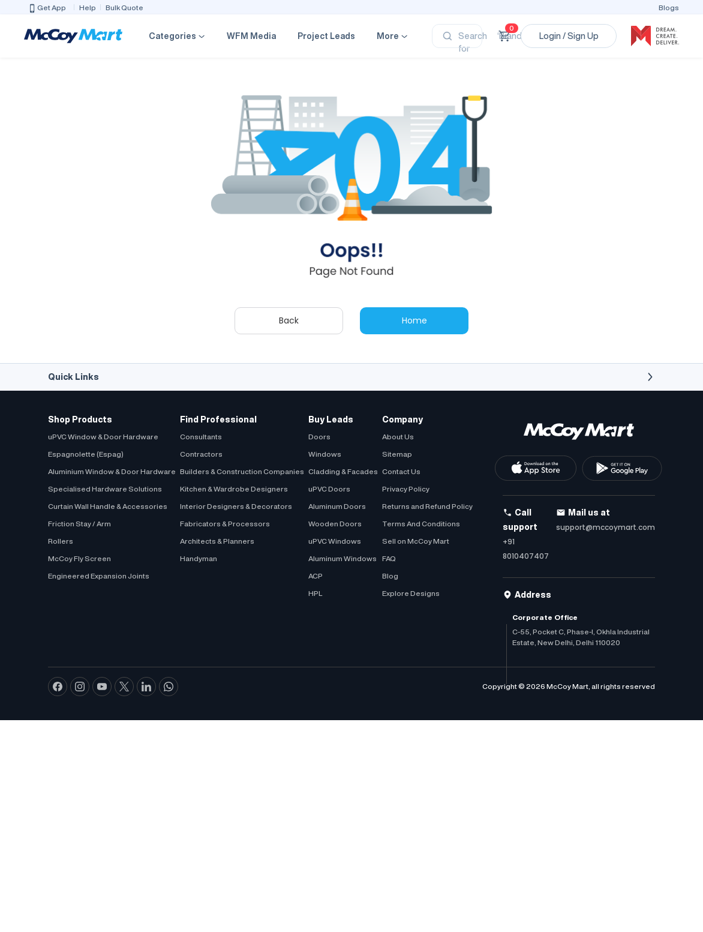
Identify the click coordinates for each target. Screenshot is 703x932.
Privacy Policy (405, 489)
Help (87, 7)
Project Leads (326, 36)
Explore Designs (411, 593)
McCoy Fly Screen (79, 558)
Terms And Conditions (421, 524)
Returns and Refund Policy (427, 506)
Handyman (198, 558)
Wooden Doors (335, 524)
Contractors (201, 454)
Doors (319, 436)
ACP (315, 576)
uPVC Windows (334, 541)
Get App (47, 8)
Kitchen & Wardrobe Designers (234, 489)
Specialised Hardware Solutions (105, 489)
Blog (390, 576)
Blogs (669, 7)
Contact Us (401, 471)
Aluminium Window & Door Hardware (112, 471)
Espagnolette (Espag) (86, 454)
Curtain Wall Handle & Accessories (107, 506)
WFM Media (251, 36)
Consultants (201, 436)
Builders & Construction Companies (242, 471)
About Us (398, 436)
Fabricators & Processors (225, 524)
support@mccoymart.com (605, 527)
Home (414, 320)
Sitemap (397, 454)
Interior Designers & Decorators (236, 506)
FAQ (389, 558)
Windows (324, 454)
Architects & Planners (217, 541)
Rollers (60, 541)
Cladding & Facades (343, 471)
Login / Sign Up (569, 36)
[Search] (457, 36)
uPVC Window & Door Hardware (103, 436)
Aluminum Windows (342, 558)
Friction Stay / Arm (79, 524)
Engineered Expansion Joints (98, 576)
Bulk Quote (124, 7)
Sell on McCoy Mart (415, 541)
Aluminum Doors (337, 506)
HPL (315, 593)
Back (289, 320)
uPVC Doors (329, 489)
